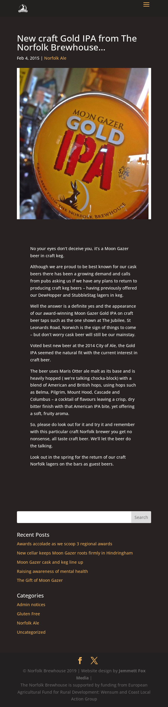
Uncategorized (31, 632)
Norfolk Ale (55, 58)
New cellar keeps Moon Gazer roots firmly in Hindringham (75, 553)
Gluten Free (28, 614)
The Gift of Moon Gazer (40, 580)
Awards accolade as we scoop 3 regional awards (64, 543)
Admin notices (31, 604)
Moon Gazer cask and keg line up (50, 562)
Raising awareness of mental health (52, 571)
